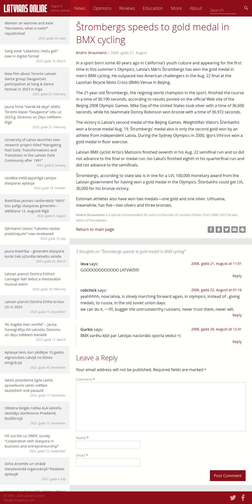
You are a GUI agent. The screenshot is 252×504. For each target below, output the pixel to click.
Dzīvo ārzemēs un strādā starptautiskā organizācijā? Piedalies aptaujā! (35, 471)
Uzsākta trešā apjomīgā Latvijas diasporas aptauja (35, 183)
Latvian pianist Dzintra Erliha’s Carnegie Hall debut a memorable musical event (35, 281)
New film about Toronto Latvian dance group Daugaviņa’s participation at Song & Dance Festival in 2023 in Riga (35, 83)
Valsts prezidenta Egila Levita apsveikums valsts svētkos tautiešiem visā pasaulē (35, 387)
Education (187, 8)
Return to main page (95, 229)
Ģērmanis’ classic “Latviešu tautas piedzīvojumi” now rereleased (35, 233)
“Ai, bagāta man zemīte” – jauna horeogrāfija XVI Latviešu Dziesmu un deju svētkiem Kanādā (35, 332)
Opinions (136, 8)
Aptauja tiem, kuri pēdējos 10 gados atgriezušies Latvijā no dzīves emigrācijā (35, 360)
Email (82, 455)
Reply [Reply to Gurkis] (237, 341)
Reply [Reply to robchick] (237, 315)
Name (82, 437)
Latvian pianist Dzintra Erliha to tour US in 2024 (35, 306)
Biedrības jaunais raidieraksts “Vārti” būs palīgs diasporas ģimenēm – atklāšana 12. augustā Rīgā (35, 208)
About (230, 8)
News (114, 8)
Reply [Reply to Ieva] (237, 275)
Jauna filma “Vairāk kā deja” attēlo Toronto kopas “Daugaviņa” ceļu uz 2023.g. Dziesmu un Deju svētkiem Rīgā (35, 116)
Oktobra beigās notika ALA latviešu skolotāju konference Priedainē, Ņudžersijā (35, 415)
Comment (85, 379)
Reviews (161, 8)
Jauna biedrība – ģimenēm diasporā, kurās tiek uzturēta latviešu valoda (35, 256)
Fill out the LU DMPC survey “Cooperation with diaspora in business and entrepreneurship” (35, 443)
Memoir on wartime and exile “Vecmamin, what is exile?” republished (35, 30)
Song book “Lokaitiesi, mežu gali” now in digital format (35, 56)
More (210, 8)
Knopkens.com (24, 500)
